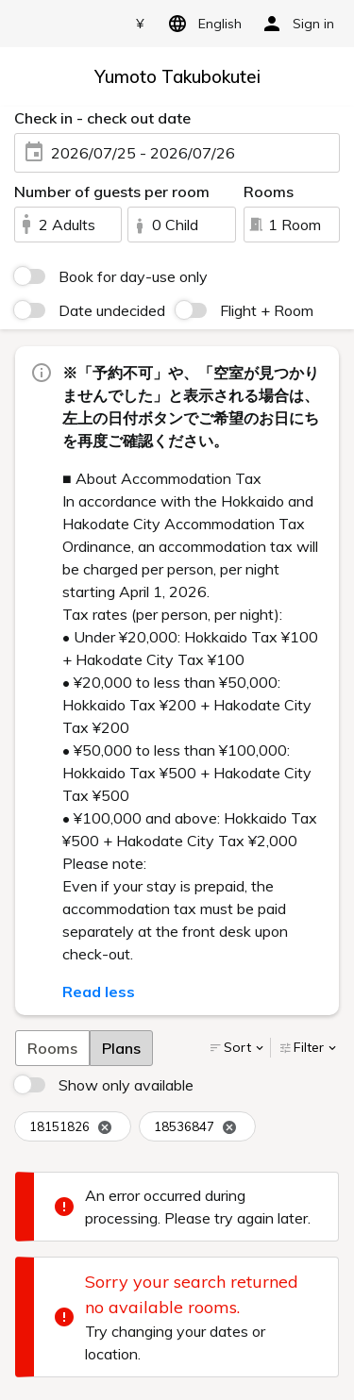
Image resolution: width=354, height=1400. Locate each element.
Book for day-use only (133, 276)
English (201, 24)
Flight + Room (266, 310)
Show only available (126, 1084)
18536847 (195, 1127)
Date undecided (112, 310)
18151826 (70, 1127)
